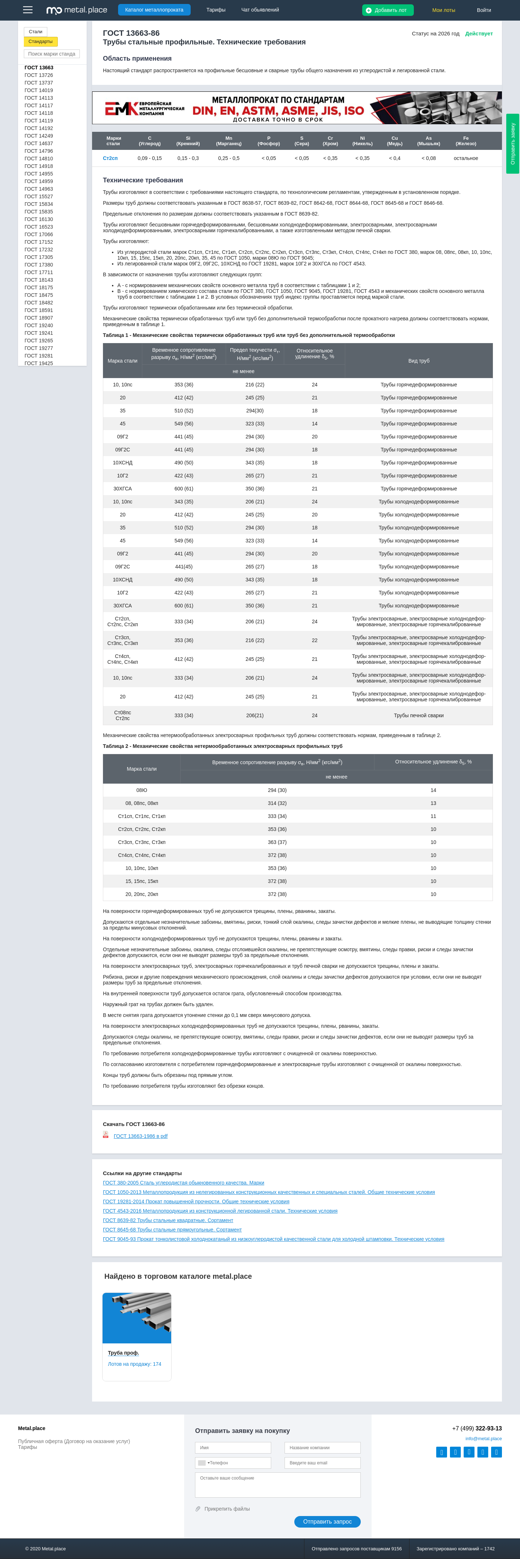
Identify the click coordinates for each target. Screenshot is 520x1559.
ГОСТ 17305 (39, 257)
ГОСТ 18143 (39, 280)
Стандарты (41, 41)
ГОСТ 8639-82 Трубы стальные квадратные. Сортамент (168, 1220)
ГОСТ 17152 (39, 242)
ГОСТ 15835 (39, 212)
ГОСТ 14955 (39, 174)
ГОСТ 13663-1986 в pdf (135, 1136)
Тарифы (27, 1447)
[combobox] (203, 1463)
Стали (35, 31)
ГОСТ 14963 (39, 189)
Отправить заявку (513, 144)
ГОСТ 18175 (39, 287)
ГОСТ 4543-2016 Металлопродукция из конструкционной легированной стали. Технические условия (220, 1211)
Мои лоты (443, 10)
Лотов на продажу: (134, 1364)
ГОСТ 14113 (39, 98)
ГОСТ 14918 (39, 166)
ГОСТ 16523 (39, 227)
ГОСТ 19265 (39, 340)
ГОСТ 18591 (39, 310)
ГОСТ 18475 (39, 295)
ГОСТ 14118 (39, 113)
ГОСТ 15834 (39, 204)
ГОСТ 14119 (39, 121)
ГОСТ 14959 (39, 181)
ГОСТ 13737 (39, 83)
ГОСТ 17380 (39, 265)
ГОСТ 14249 (39, 136)
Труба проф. (123, 1353)
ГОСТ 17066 (39, 234)
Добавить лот (391, 10)
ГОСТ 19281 (39, 356)
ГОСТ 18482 (39, 303)
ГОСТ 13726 (39, 75)
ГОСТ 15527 (39, 196)
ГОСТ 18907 (39, 318)
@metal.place (483, 1438)
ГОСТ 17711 (39, 272)
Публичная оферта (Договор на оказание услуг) (74, 1441)
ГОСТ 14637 (39, 143)
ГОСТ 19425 (39, 363)
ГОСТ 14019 (39, 90)
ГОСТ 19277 (39, 348)
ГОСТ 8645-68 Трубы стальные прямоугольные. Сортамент (172, 1230)
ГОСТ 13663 (39, 67)
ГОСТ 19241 (39, 333)
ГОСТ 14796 (39, 151)
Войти (484, 10)
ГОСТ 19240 (39, 325)
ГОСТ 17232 (39, 249)
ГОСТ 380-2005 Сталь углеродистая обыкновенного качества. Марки (183, 1183)
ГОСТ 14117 (39, 105)
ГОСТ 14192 (39, 128)
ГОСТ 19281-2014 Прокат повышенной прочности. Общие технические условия (196, 1201)
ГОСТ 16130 (39, 219)
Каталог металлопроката (154, 10)
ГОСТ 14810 (39, 158)
